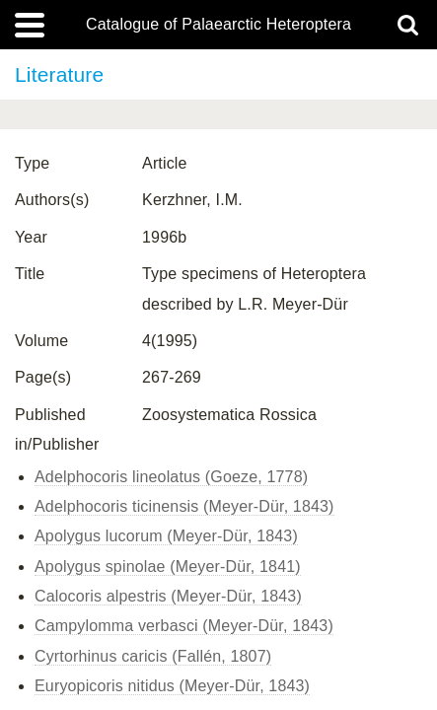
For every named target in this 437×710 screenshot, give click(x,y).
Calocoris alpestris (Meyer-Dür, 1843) (168, 596)
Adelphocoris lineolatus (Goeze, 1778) (171, 476)
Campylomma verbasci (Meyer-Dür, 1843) (184, 625)
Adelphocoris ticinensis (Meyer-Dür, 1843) (184, 506)
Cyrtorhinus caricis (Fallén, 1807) (153, 656)
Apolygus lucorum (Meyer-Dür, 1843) (166, 536)
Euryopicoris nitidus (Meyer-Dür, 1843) (172, 685)
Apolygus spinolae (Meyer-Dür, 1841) (168, 566)
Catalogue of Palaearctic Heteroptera (218, 25)
